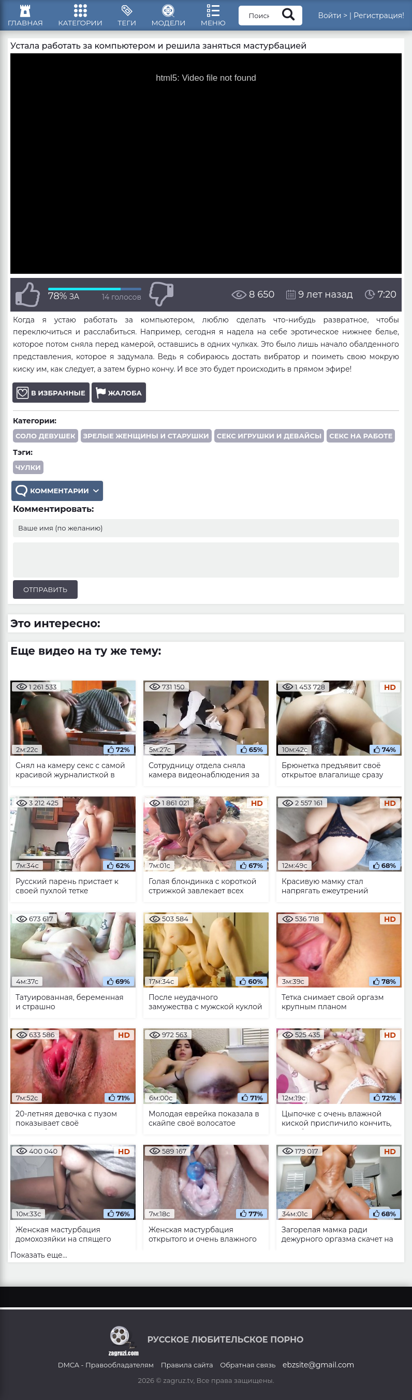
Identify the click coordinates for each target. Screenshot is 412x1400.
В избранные (51, 399)
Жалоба (119, 399)
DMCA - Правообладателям (106, 1365)
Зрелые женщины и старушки (146, 442)
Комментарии (58, 498)
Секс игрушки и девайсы (269, 442)
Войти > (344, 18)
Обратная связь (247, 1365)
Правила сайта (187, 1365)
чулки (28, 474)
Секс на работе (360, 442)
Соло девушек (46, 442)
